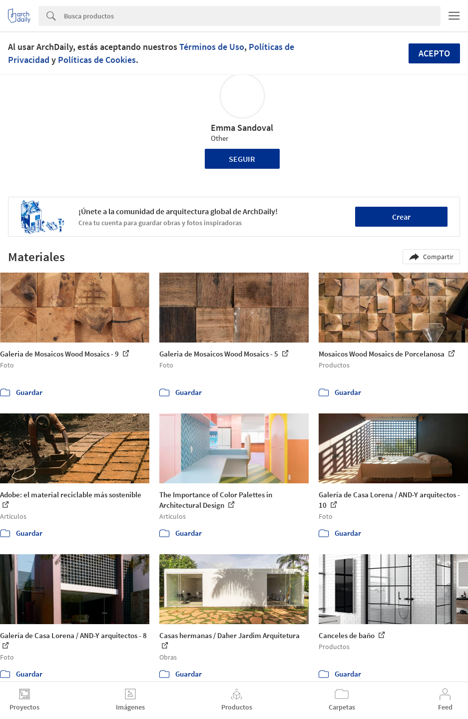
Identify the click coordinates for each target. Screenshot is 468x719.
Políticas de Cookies (97, 59)
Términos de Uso (211, 46)
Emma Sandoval (242, 127)
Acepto (434, 53)
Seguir (242, 159)
